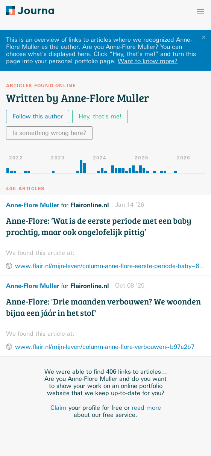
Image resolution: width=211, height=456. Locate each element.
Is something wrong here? (49, 132)
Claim (58, 407)
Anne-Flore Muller (32, 205)
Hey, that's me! (100, 116)
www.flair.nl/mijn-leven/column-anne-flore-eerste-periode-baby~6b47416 (110, 266)
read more (146, 407)
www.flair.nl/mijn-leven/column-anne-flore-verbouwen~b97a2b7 (104, 346)
